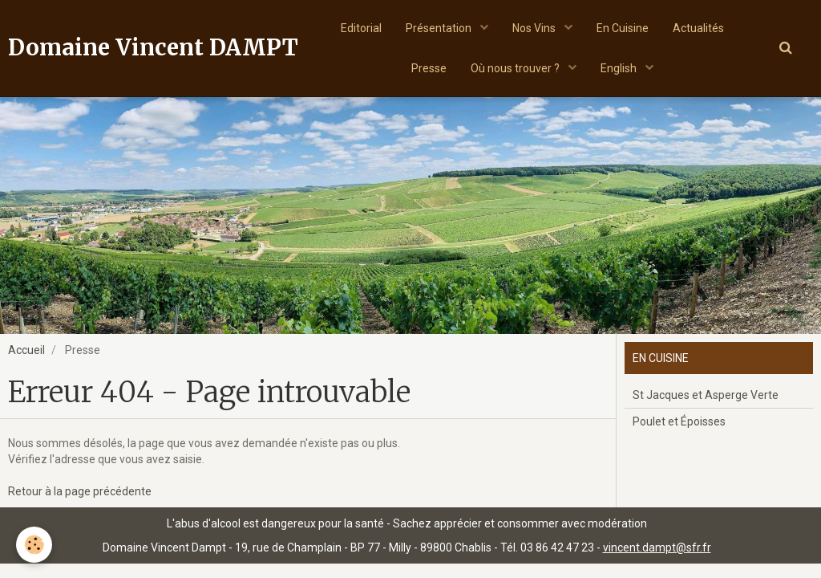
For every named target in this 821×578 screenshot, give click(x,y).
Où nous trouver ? (516, 68)
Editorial (361, 28)
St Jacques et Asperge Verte (706, 395)
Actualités (698, 28)
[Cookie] (34, 545)
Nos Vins (535, 28)
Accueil (26, 350)
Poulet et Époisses (679, 421)
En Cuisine (623, 28)
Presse (429, 68)
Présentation (440, 28)
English (620, 68)
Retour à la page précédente (80, 491)
